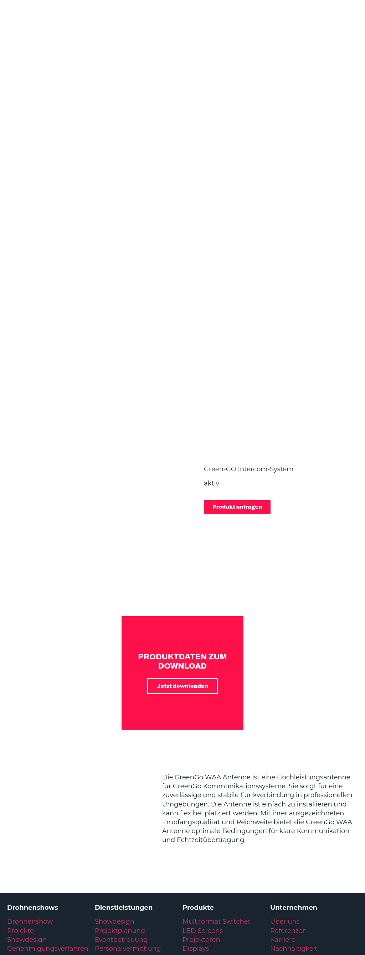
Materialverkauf (120, 833)
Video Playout (204, 843)
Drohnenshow (30, 789)
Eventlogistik (116, 843)
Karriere (282, 807)
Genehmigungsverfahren (47, 816)
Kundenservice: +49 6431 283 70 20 (313, 902)
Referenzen (288, 798)
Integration (112, 852)
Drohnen (196, 852)
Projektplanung (120, 798)
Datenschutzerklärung (67, 901)
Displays (195, 816)
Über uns (284, 789)
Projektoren (201, 807)
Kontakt (282, 825)
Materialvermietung (127, 825)
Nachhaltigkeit (294, 816)
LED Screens (202, 798)
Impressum (19, 901)
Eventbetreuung (121, 807)
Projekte (20, 798)
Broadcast (198, 825)
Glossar (111, 901)
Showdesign (27, 807)
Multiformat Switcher (216, 789)
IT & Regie (198, 833)
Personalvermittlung (128, 816)
